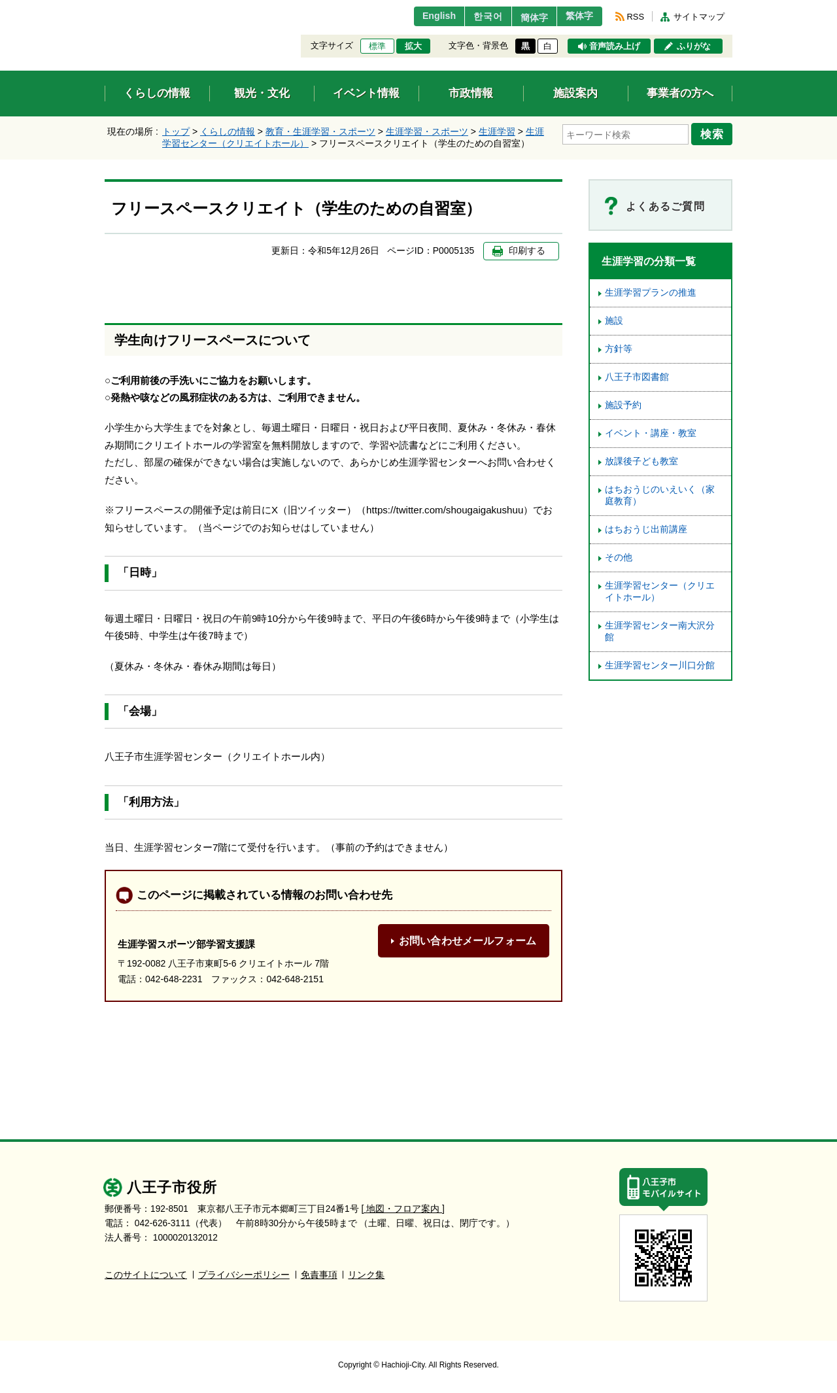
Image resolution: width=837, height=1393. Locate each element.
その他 (618, 557)
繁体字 (576, 16)
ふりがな (694, 46)
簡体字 (525, 17)
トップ (176, 131)
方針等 (618, 349)
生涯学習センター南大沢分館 (660, 631)
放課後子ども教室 (641, 461)
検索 (714, 133)
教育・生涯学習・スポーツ (320, 131)
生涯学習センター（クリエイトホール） (660, 591)
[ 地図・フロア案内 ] (403, 1209)
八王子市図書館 (637, 377)
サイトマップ (699, 17)
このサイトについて (146, 1275)
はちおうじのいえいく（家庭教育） (660, 495)
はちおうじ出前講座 (646, 529)
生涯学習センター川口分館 (660, 665)
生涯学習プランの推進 (650, 293)
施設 (614, 321)
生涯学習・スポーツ (427, 131)
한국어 (473, 16)
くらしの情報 (227, 131)
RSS (635, 17)
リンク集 (366, 1275)
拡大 (413, 46)
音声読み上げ (614, 46)
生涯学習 (497, 131)
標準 (377, 46)
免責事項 (319, 1275)
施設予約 (623, 405)
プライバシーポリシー (244, 1275)
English (420, 16)
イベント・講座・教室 (650, 433)
